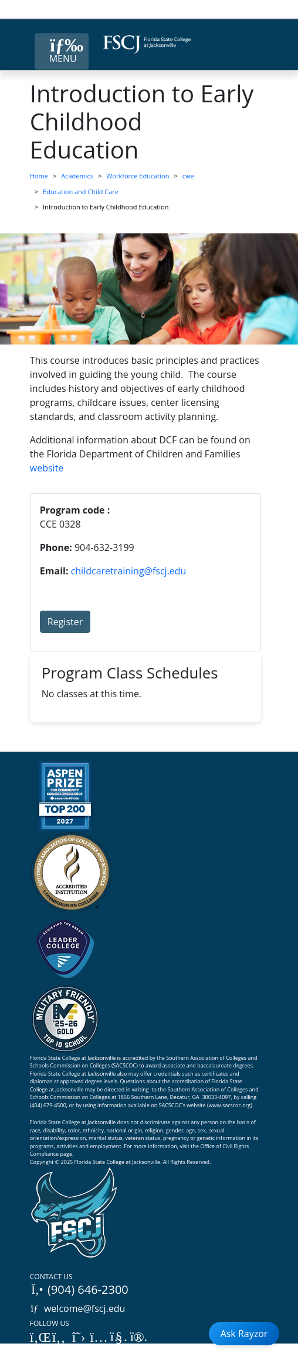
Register (65, 621)
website (47, 467)
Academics (77, 175)
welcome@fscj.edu (78, 1308)
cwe (188, 175)
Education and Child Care (80, 191)
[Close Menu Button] (62, 51)
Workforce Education (137, 175)
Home (39, 175)
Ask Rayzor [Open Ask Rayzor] (244, 1333)
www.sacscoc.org (230, 1105)
